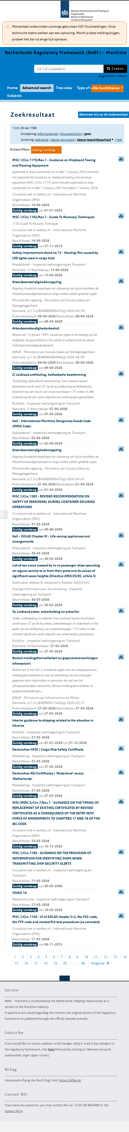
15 (16, 963)
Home (12, 87)
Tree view (64, 87)
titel (119, 140)
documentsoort (71, 134)
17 (36, 963)
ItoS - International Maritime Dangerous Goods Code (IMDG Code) (56, 432)
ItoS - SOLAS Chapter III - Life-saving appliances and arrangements (56, 548)
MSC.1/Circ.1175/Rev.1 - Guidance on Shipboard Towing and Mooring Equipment (56, 185)
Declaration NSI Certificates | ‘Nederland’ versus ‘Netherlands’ (56, 785)
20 (65, 963)
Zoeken (118, 68)
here (51, 1049)
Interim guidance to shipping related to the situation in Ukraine (56, 732)
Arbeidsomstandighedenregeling (56, 302)
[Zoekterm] (69, 69)
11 (96, 957)
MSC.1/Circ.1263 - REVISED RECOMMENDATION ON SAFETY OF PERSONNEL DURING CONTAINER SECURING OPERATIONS (56, 513)
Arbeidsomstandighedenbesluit (56, 348)
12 (105, 957)
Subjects (14, 95)
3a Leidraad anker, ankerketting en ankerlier (56, 631)
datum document (63, 140)
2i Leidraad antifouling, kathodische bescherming (56, 394)
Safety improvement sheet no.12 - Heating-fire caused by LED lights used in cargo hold (56, 264)
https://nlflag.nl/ (70, 1080)
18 (45, 963)
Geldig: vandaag (43, 150)
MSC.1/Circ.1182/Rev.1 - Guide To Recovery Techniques (56, 232)
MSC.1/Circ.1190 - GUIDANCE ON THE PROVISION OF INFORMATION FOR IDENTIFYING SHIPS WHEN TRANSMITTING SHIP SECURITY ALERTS (56, 870)
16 (26, 963)
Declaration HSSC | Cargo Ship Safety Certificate (56, 758)
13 (115, 957)
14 (125, 957)
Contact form (14, 1111)
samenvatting (121, 159)
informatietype (47, 134)
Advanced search (36, 87)
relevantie (41, 140)
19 (55, 963)
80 (83, 963)
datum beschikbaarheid (94, 140)
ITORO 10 (56, 902)
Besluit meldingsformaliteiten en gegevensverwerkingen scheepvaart (56, 686)
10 (86, 957)
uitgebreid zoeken (112, 76)
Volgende (97, 963)
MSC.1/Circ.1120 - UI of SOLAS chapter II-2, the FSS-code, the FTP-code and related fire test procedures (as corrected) (56, 931)
